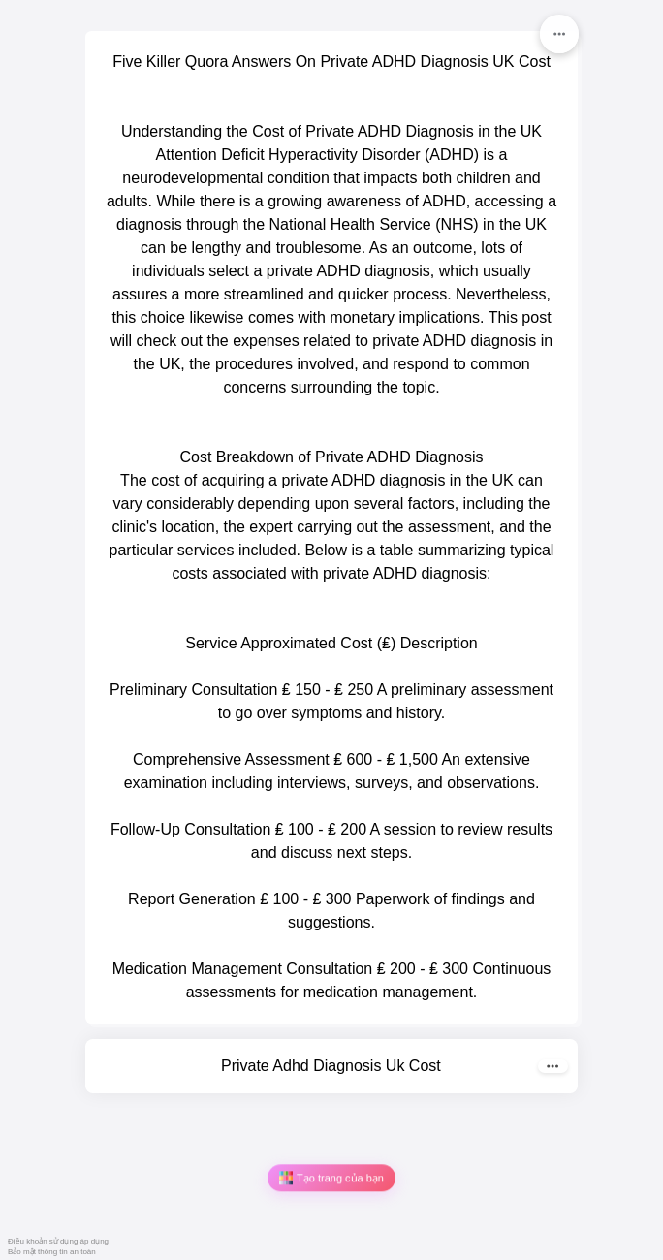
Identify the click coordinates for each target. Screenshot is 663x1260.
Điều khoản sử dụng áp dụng (58, 1241)
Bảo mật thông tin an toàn (52, 1251)
